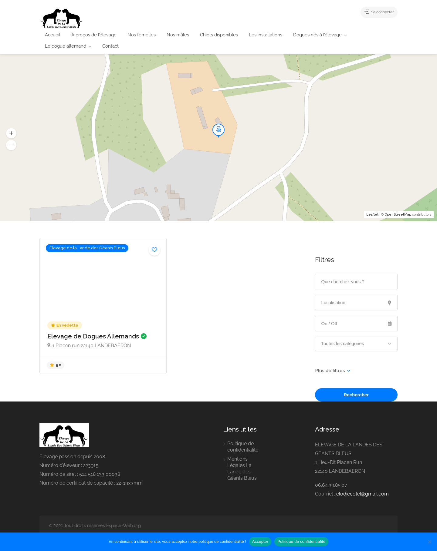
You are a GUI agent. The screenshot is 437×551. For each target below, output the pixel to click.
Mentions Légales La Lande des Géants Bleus (242, 468)
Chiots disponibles (219, 35)
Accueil (52, 35)
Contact (110, 46)
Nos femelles (141, 35)
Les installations (265, 35)
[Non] (429, 542)
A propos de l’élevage (94, 35)
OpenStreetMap (398, 215)
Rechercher (356, 394)
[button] (11, 145)
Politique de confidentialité (242, 447)
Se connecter (375, 12)
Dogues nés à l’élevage (317, 35)
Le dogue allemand (65, 46)
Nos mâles (178, 35)
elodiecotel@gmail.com (362, 494)
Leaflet (372, 215)
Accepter (260, 541)
